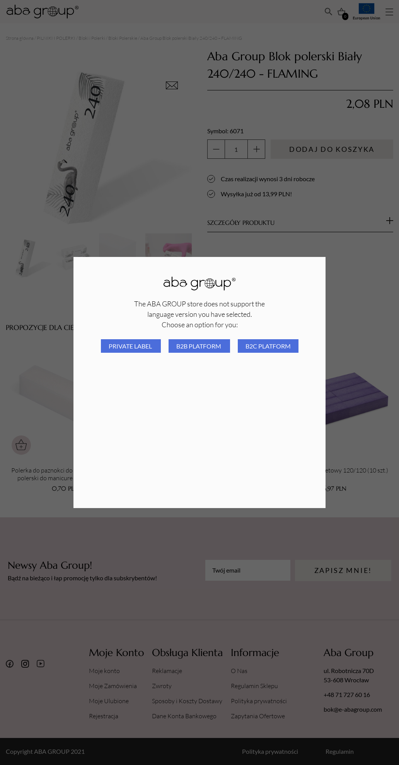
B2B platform (199, 346)
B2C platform (268, 346)
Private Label (131, 346)
